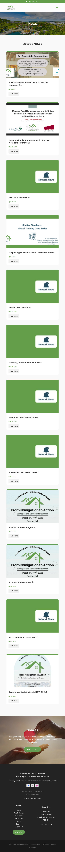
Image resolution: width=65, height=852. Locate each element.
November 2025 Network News (24, 472)
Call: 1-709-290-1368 (32, 798)
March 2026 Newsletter (20, 307)
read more (14, 94)
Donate (18, 832)
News (19, 821)
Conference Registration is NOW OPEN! (28, 692)
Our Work (18, 815)
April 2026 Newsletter (19, 197)
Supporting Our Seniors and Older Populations (31, 252)
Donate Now (32, 749)
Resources (19, 818)
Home (18, 810)
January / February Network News (25, 362)
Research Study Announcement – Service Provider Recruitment (29, 141)
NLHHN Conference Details (21, 582)
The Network (19, 813)
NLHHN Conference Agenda (22, 527)
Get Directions (46, 824)
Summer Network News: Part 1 (23, 637)
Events (18, 824)
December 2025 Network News (23, 417)
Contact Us (19, 827)
